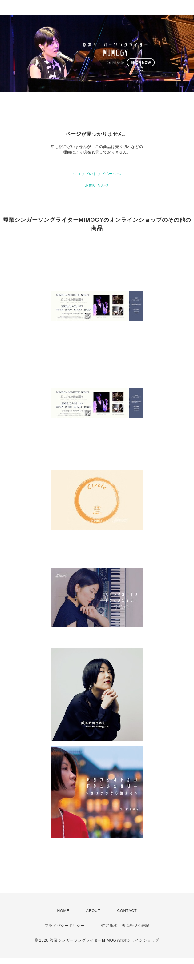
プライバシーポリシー (65, 925)
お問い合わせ (97, 185)
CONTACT (127, 911)
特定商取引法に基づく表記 (125, 925)
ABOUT (93, 911)
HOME (63, 911)
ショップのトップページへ (97, 174)
